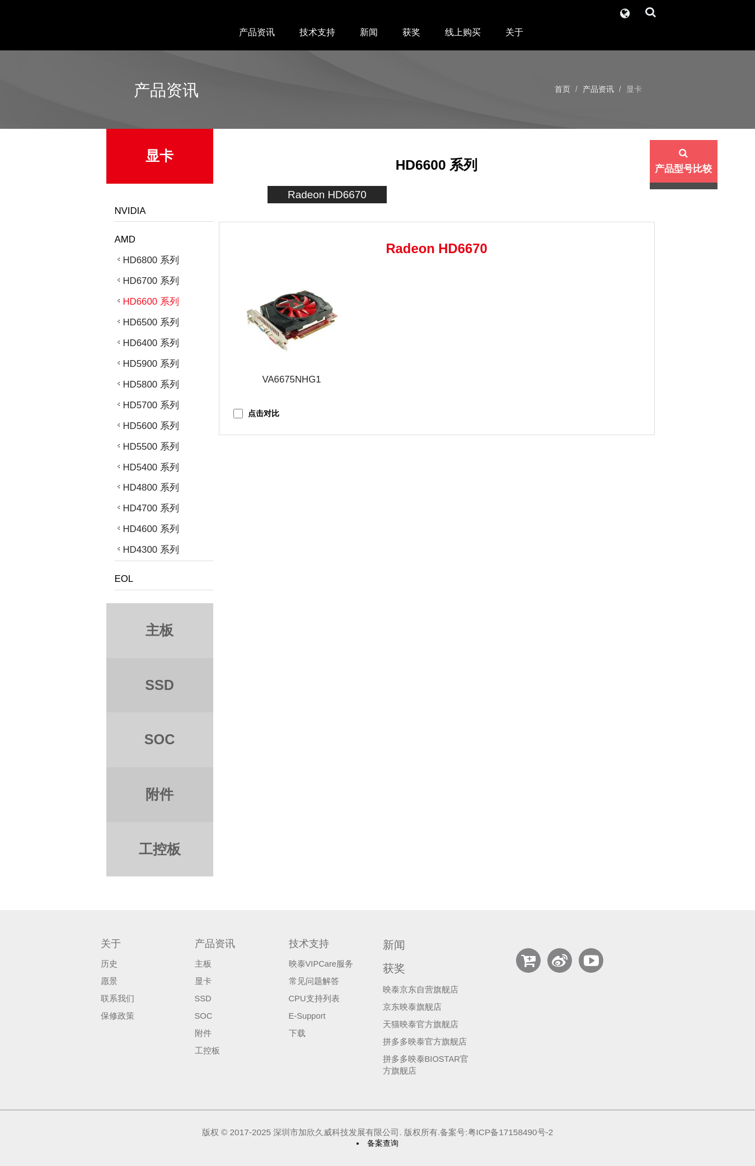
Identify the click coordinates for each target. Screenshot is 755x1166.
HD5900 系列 (151, 363)
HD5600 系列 (151, 426)
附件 (203, 1033)
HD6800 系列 (151, 260)
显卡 (203, 981)
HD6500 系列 (151, 322)
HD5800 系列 (151, 384)
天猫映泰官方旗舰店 (420, 1024)
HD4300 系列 (151, 549)
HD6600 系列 (151, 301)
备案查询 (382, 1143)
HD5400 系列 (151, 467)
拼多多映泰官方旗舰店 (425, 1041)
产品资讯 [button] (257, 32)
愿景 (109, 981)
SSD (203, 998)
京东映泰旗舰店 (412, 1006)
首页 (562, 89)
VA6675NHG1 (291, 379)
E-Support (307, 1015)
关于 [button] (514, 32)
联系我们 (117, 998)
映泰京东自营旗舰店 (420, 989)
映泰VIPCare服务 (321, 963)
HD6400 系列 (151, 343)
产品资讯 (598, 89)
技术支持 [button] (317, 32)
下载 (297, 1033)
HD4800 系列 (151, 487)
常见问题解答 (314, 981)
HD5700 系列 (151, 405)
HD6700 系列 (151, 281)
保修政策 (117, 1015)
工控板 (207, 1050)
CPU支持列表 (314, 998)
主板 (203, 963)
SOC (204, 1015)
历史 (109, 963)
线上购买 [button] (463, 32)
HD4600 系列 (151, 529)
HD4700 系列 (151, 508)
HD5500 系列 (151, 446)
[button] (625, 11)
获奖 (411, 32)
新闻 (369, 32)
